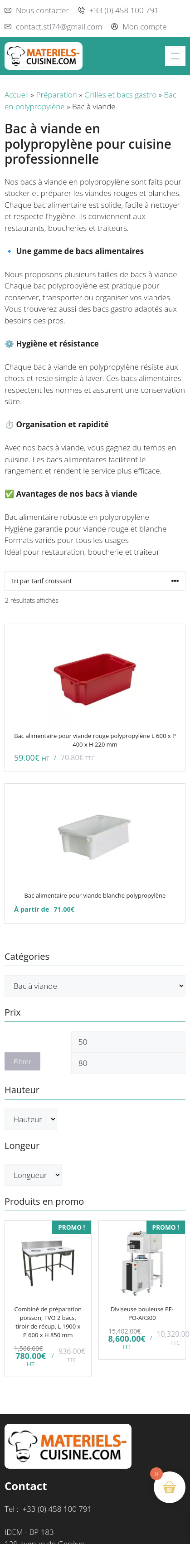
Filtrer (22, 1061)
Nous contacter (42, 10)
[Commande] (95, 581)
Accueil (17, 94)
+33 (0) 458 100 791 (124, 10)
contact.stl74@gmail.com (59, 26)
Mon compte (144, 26)
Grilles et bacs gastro (120, 94)
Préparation (56, 94)
